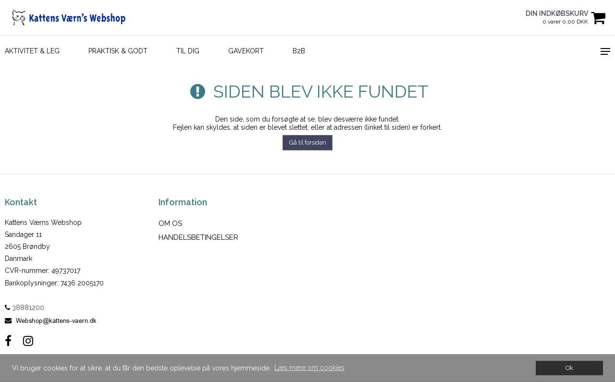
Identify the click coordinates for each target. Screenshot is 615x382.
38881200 (24, 307)
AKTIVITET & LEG (32, 51)
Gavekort (246, 51)
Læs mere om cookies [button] (309, 367)
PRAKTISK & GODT (118, 51)
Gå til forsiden (307, 142)
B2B (299, 51)
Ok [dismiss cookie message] (569, 367)
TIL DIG (187, 51)
